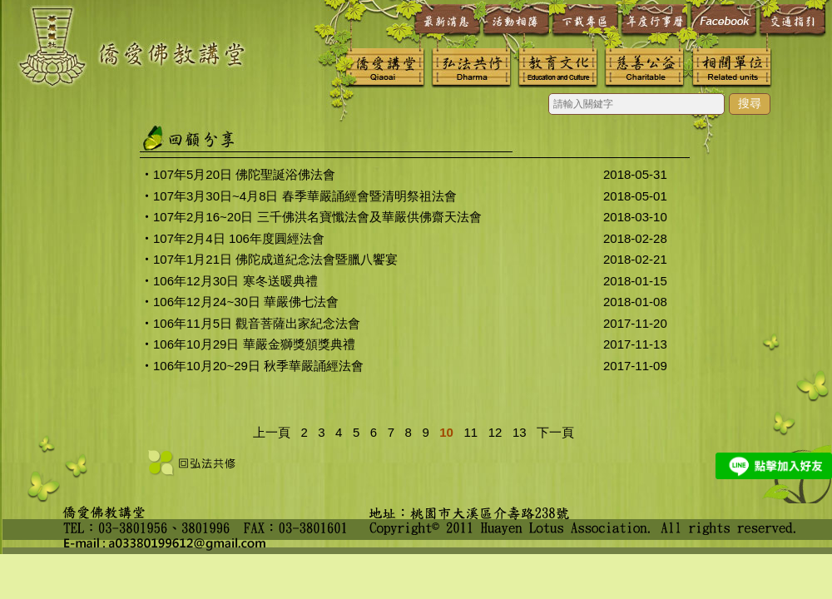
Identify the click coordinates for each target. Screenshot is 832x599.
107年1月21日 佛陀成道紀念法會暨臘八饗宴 (275, 259)
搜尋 (749, 103)
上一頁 (271, 432)
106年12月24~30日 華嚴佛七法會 (246, 302)
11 (467, 432)
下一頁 (555, 432)
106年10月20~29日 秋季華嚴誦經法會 (258, 366)
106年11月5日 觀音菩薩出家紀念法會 (256, 323)
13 (516, 432)
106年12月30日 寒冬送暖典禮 (235, 281)
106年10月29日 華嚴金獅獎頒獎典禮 (254, 344)
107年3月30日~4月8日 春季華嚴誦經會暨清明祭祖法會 (305, 196)
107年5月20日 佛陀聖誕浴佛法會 (244, 174)
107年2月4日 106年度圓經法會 (238, 238)
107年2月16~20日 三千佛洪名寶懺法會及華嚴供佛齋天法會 (317, 217)
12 (491, 432)
